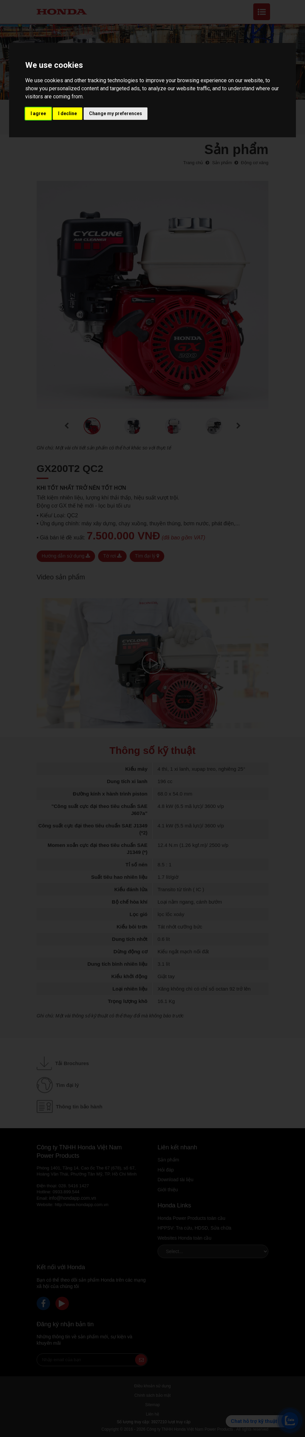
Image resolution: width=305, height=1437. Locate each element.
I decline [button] (67, 113)
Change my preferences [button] (115, 113)
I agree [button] (38, 113)
